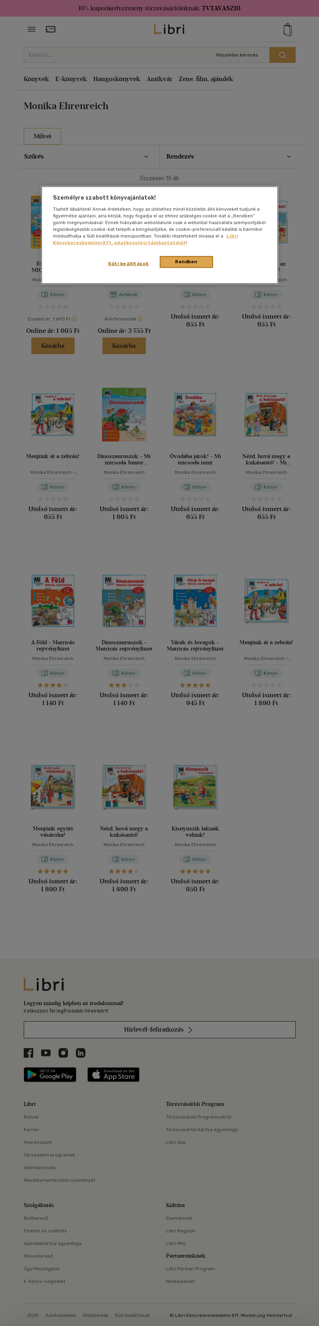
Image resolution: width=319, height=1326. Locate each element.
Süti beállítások (128, 263)
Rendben (186, 261)
